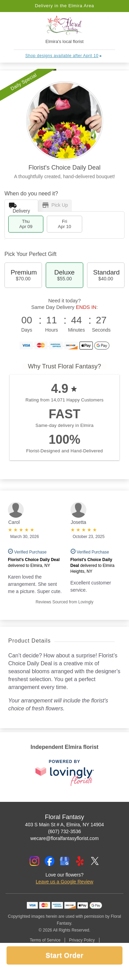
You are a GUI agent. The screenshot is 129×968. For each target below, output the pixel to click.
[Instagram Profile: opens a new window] (34, 861)
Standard (105, 275)
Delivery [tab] (19, 207)
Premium (23, 275)
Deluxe (64, 275)
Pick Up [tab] (55, 205)
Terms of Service (45, 940)
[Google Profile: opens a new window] (64, 861)
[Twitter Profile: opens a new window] (95, 861)
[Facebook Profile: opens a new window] (49, 861)
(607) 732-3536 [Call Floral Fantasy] (64, 831)
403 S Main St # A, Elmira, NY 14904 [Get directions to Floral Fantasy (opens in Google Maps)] (64, 824)
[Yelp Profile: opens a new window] (80, 861)
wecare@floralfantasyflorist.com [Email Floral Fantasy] (64, 838)
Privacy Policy (82, 940)
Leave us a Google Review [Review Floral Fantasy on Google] (64, 881)
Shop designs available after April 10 (62, 55)
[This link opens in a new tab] (64, 773)
